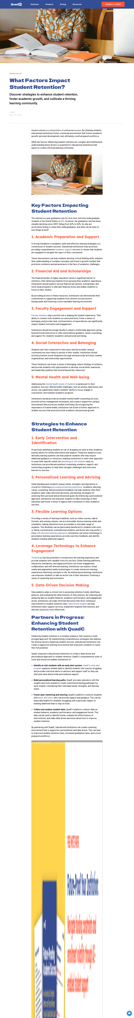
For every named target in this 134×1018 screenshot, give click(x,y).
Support (112, 987)
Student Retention (53, 786)
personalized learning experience (67, 487)
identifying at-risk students (73, 461)
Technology (36, 557)
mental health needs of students (60, 384)
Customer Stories (87, 996)
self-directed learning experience (52, 533)
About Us (112, 983)
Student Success (38, 786)
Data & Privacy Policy (88, 1000)
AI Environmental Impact (90, 1005)
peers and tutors (46, 697)
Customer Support (87, 983)
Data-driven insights (77, 604)
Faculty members (39, 315)
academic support (63, 249)
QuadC (12, 112)
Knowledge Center (87, 987)
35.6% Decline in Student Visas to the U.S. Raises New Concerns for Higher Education (105, 853)
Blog (110, 992)
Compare (83, 992)
